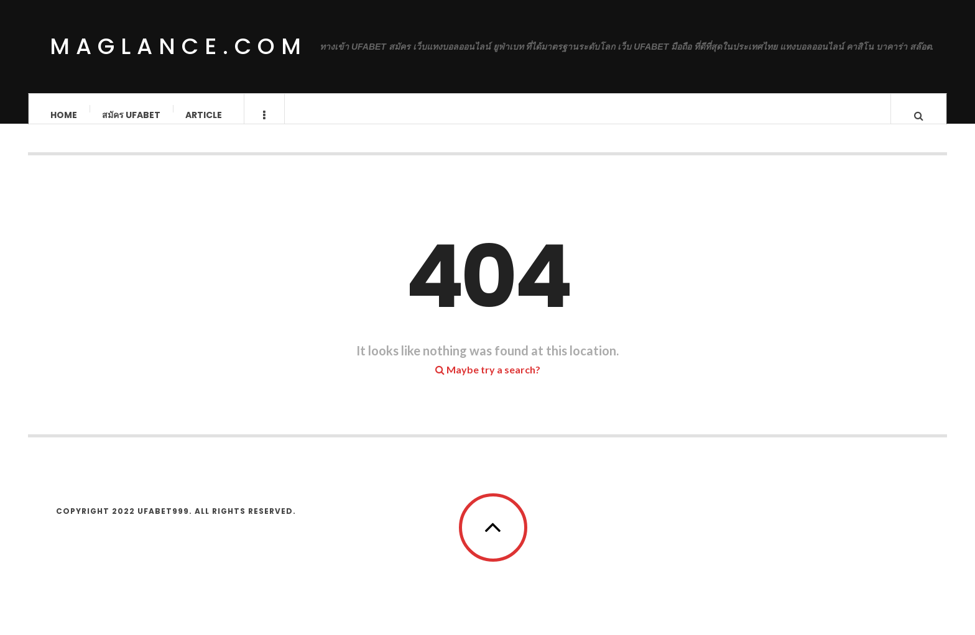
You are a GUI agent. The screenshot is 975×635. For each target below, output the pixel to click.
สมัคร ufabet (131, 115)
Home (63, 115)
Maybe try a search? (487, 382)
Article (203, 115)
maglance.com (178, 46)
